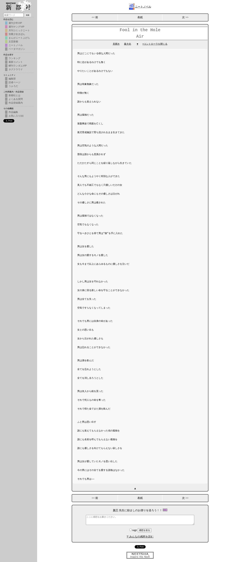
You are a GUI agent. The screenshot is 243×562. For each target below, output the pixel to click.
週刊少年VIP (15, 23)
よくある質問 (16, 99)
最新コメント (16, 62)
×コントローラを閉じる (154, 44)
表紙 (140, 17)
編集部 (12, 78)
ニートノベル (143, 6)
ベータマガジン (17, 49)
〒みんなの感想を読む (140, 536)
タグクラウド (16, 69)
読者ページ (14, 82)
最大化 (127, 44)
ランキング (14, 58)
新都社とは (14, 95)
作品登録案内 (16, 102)
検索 (27, 15)
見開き (116, 44)
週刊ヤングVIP (16, 26)
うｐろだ (13, 86)
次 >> (185, 17)
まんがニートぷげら (19, 37)
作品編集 (13, 112)
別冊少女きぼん (17, 34)
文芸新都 (13, 41)
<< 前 (95, 17)
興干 (115, 510)
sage (133, 530)
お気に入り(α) (16, 115)
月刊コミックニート (19, 30)
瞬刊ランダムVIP (18, 65)
